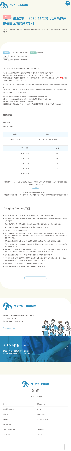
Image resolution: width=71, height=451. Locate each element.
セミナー (7, 442)
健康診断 (41, 437)
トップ (5, 411)
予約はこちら (35, 188)
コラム (39, 417)
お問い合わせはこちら (14, 335)
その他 (40, 442)
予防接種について (8, 417)
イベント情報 (7, 432)
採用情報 (5, 427)
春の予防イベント (9, 437)
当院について (41, 411)
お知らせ (5, 422)
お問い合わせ (41, 422)
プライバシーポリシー (44, 427)
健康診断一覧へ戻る (35, 282)
